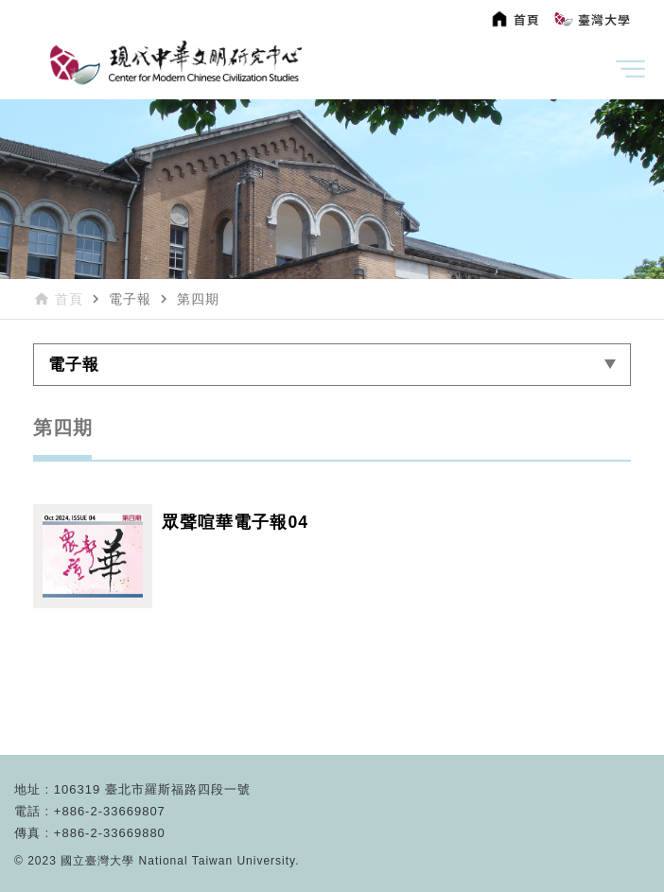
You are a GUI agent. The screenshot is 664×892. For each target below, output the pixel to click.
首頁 (69, 298)
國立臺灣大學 (99, 860)
